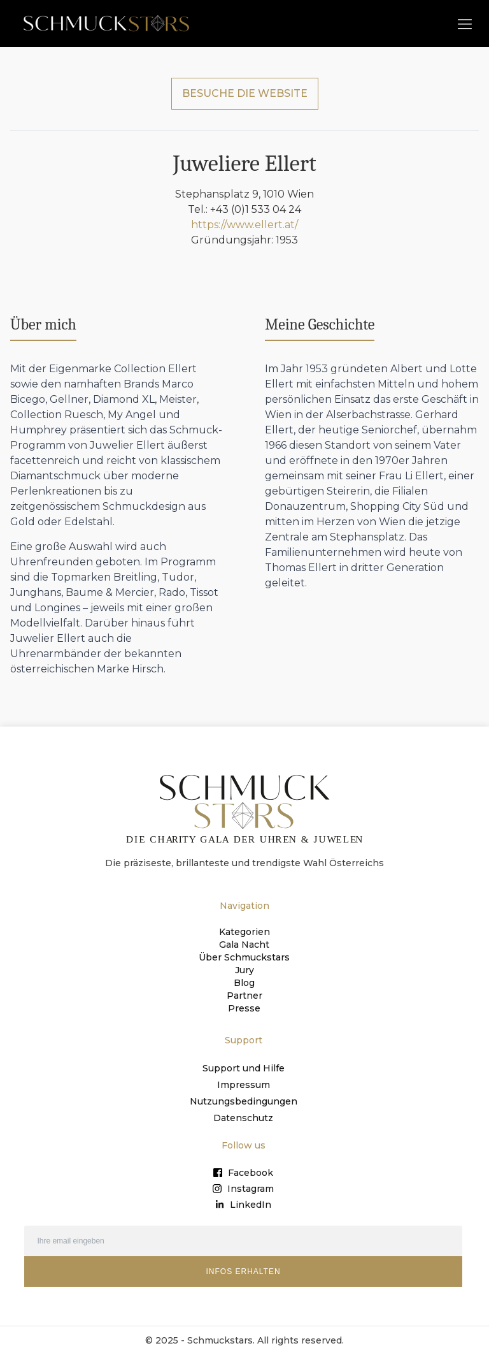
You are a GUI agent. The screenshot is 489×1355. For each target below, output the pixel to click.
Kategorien (244, 932)
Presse (244, 1008)
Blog (244, 983)
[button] (464, 23)
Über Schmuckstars (244, 957)
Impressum (243, 1085)
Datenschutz (243, 1118)
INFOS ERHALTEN (243, 1271)
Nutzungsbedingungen (243, 1101)
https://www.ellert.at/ (244, 225)
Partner (244, 995)
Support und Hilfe (243, 1068)
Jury (244, 970)
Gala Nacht (244, 944)
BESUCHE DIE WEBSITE (245, 93)
